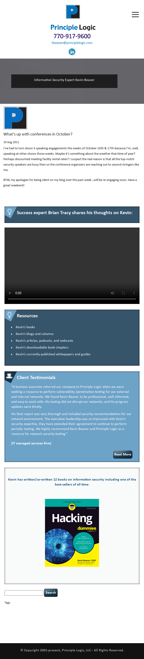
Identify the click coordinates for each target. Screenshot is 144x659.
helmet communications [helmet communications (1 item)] (55, 617)
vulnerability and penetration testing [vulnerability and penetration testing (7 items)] (77, 630)
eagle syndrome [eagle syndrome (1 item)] (89, 613)
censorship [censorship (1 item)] (75, 609)
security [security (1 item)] (19, 626)
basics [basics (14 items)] (24, 607)
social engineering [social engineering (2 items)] (67, 626)
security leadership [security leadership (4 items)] (40, 626)
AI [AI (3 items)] (6, 608)
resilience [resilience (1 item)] (9, 626)
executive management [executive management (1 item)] (109, 613)
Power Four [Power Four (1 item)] (110, 622)
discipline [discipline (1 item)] (76, 613)
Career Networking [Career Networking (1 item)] (49, 609)
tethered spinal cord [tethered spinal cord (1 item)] (90, 626)
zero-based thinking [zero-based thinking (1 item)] (26, 635)
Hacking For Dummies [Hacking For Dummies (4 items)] (23, 617)
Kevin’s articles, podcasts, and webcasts (44, 341)
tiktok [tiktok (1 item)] (123, 626)
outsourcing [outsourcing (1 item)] (56, 622)
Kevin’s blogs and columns (35, 334)
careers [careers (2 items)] (64, 608)
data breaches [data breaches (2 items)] (45, 613)
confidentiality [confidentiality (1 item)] (125, 609)
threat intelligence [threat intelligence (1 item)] (110, 626)
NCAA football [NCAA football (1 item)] (30, 622)
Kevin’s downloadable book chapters (42, 347)
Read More (122, 454)
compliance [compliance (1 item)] (111, 609)
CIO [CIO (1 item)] (103, 609)
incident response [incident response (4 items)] (83, 617)
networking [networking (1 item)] (44, 622)
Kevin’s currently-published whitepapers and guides (53, 354)
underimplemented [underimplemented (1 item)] (28, 631)
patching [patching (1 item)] (78, 622)
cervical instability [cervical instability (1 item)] (91, 609)
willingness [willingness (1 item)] (10, 635)
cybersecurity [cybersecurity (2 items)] (27, 613)
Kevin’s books (25, 327)
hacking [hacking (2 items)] (126, 613)
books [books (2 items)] (36, 608)
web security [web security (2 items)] (124, 631)
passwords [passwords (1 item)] (68, 622)
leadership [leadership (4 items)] (13, 621)
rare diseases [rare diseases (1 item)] (123, 622)
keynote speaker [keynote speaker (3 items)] (111, 617)
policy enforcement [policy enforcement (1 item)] (94, 622)
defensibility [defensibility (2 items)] (62, 613)
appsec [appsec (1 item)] (11, 609)
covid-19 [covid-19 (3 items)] (11, 613)
